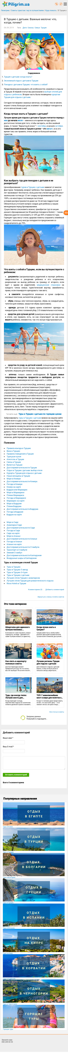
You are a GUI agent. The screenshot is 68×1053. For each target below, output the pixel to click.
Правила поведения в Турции (20, 454)
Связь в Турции (14, 462)
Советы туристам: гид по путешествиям (27, 10)
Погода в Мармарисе (16, 498)
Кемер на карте (14, 487)
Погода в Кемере (14, 484)
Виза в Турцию (13, 451)
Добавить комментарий (54, 590)
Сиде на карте (13, 533)
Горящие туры (8, 1029)
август (50, 129)
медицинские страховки (48, 285)
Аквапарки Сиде (14, 525)
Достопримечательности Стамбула (23, 547)
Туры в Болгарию (9, 877)
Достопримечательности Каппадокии (24, 555)
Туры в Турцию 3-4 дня (17, 572)
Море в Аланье (13, 536)
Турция (44, 28)
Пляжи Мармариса (15, 495)
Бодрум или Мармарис (17, 490)
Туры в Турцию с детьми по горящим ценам (40, 414)
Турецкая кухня (14, 456)
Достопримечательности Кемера (22, 481)
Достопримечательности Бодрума (22, 509)
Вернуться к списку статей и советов (51, 597)
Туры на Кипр (8, 953)
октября (59, 126)
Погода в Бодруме (15, 512)
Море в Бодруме (14, 503)
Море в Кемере (14, 478)
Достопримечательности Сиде (21, 528)
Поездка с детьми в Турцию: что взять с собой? (26, 84)
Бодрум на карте (14, 514)
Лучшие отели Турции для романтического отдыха (30, 580)
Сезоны (31, 28)
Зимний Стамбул (14, 552)
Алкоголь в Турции (15, 459)
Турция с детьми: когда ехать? (18, 77)
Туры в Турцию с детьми (18, 575)
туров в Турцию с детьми (32, 187)
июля (20, 120)
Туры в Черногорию (10, 1004)
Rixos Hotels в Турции (16, 583)
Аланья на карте (14, 544)
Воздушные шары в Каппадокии (22, 558)
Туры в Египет (8, 827)
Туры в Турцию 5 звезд (17, 569)
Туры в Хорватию (9, 978)
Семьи (37, 28)
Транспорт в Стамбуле (17, 550)
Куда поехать (50, 10)
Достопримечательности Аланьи (22, 539)
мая (6, 120)
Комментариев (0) (35, 590)
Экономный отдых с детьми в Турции (21, 80)
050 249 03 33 (7, 1042)
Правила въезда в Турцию (19, 448)
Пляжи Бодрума (14, 506)
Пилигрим (5, 10)
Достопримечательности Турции (22, 467)
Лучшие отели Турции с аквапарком (23, 578)
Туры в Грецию (8, 903)
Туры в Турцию (13, 567)
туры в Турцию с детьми (30, 418)
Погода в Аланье (14, 541)
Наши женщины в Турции (18, 476)
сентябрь (42, 126)
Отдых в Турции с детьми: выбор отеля (24, 470)
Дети (25, 28)
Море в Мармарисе (15, 492)
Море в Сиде (12, 522)
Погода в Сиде (13, 530)
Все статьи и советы (56, 712)
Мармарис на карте (16, 501)
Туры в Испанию (9, 928)
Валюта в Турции (14, 465)
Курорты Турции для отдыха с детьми (24, 473)
